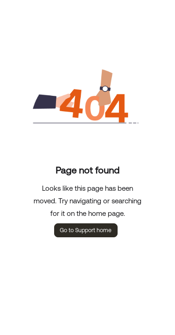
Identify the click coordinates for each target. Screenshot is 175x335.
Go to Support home (86, 230)
